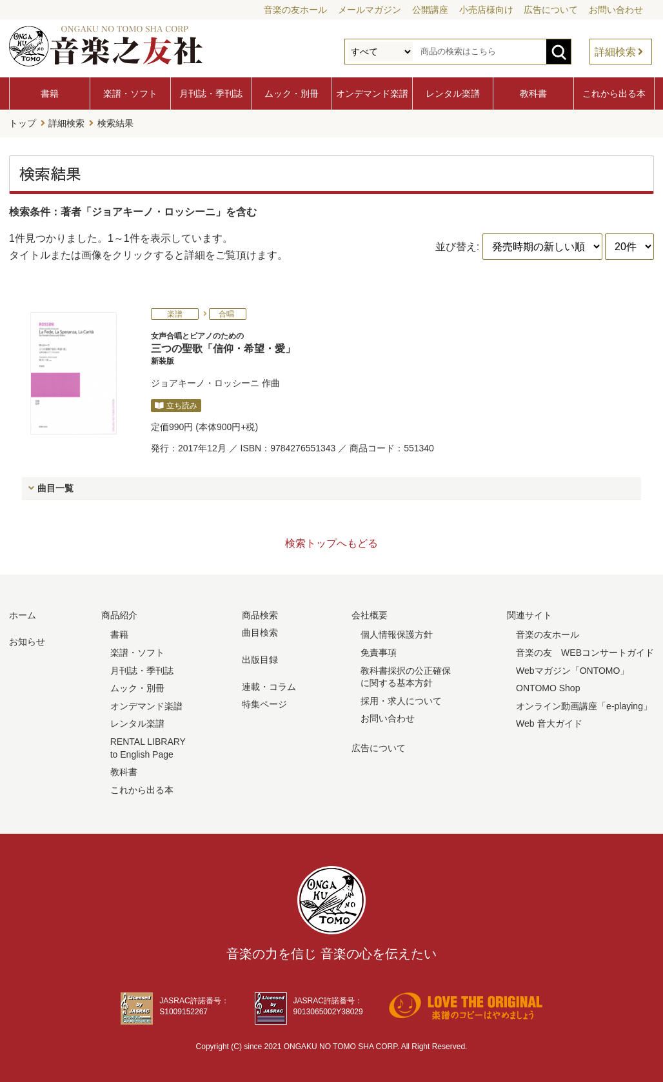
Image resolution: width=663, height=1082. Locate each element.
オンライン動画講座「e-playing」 (584, 705)
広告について (551, 10)
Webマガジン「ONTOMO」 (572, 670)
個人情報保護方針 (397, 634)
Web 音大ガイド (549, 723)
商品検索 (260, 614)
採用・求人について (401, 700)
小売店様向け (486, 10)
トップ (22, 123)
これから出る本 (614, 93)
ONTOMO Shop (548, 687)
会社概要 (369, 614)
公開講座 (430, 10)
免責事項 (379, 652)
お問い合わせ (616, 10)
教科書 (533, 93)
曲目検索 (260, 632)
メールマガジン (369, 10)
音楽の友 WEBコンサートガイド (585, 652)
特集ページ (264, 703)
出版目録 (260, 659)
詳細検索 (615, 51)
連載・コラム (269, 686)
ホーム (22, 614)
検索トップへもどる (331, 542)
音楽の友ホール (295, 10)
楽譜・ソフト (130, 93)
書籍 (50, 93)
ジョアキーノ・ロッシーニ (205, 382)
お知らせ (27, 641)
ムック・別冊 (291, 93)
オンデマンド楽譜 (372, 93)
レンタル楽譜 (453, 93)
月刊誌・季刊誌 (210, 93)
